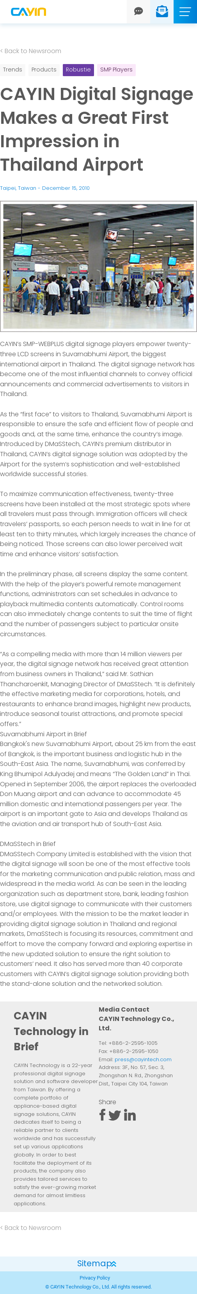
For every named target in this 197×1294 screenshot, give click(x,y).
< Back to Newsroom (30, 51)
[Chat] (139, 11)
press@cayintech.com (143, 1059)
